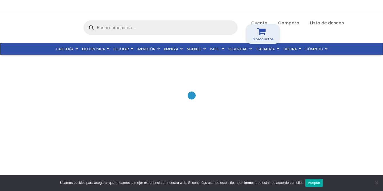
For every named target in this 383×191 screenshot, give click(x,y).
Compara (288, 23)
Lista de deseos (327, 23)
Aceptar (314, 183)
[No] (376, 182)
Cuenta (259, 23)
